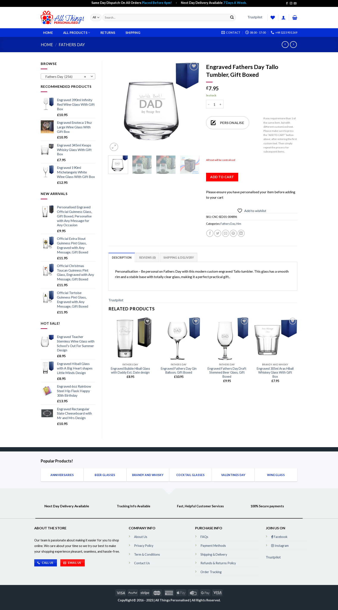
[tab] (121, 257)
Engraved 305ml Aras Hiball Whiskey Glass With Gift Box (275, 372)
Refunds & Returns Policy (218, 563)
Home (48, 33)
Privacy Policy (143, 545)
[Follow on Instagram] (291, 3)
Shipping (132, 33)
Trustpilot (254, 17)
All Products (76, 33)
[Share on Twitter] (217, 233)
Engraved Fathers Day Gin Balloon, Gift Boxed (179, 370)
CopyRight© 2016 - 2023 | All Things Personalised (154, 600)
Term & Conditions (147, 554)
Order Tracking (211, 572)
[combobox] (68, 76)
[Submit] (232, 17)
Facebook (279, 537)
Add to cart (222, 177)
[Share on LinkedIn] (241, 233)
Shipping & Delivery (178, 257)
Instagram (280, 545)
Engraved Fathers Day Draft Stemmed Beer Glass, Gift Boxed (227, 372)
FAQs (204, 537)
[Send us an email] (295, 3)
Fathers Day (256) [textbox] (65, 77)
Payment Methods (213, 545)
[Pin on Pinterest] (233, 233)
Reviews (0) (147, 257)
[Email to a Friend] (225, 233)
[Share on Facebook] (209, 233)
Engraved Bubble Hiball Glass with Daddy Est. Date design (130, 370)
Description (122, 257)
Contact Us (142, 563)
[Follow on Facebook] (287, 3)
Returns (107, 33)
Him (238, 223)
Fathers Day (72, 44)
